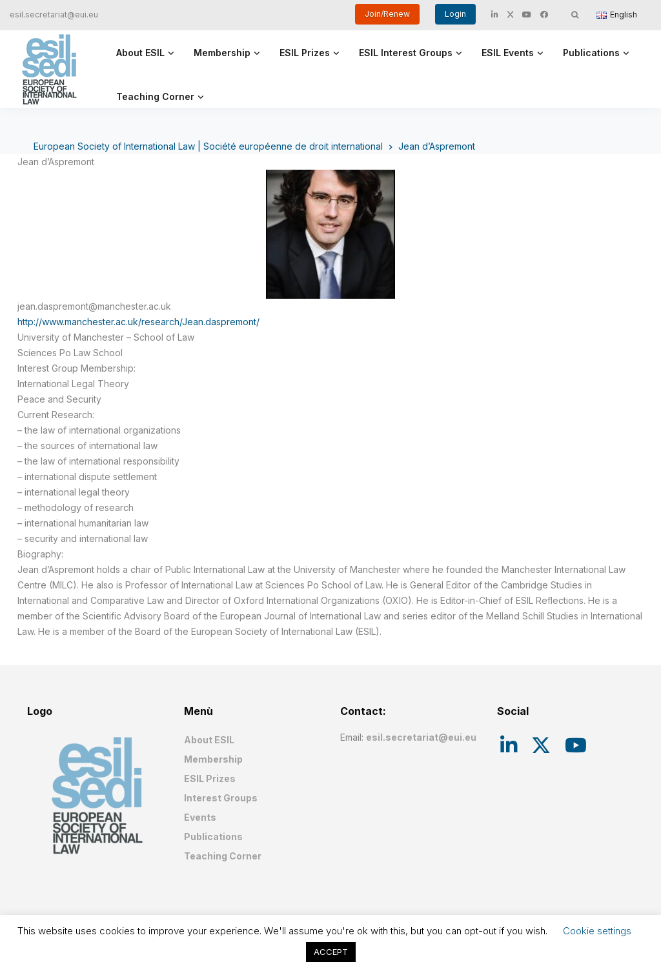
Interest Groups (221, 797)
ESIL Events (508, 52)
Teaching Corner (155, 96)
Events (200, 817)
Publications (591, 52)
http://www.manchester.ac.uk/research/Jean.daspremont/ (138, 321)
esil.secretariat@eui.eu (54, 14)
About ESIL (140, 52)
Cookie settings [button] (597, 931)
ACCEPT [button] (331, 952)
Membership (222, 52)
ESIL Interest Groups (406, 52)
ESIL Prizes (305, 52)
